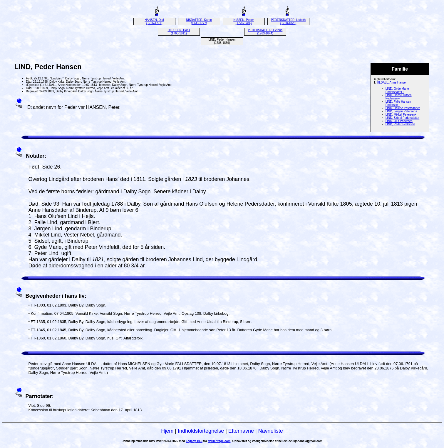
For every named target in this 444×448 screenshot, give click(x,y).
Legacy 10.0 (194, 441)
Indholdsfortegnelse (201, 431)
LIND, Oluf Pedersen (399, 121)
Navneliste (270, 431)
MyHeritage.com (219, 441)
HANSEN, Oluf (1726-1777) (154, 21)
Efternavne (241, 431)
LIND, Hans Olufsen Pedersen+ (399, 97)
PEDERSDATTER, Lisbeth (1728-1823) (288, 21)
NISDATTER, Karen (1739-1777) (199, 21)
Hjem (167, 431)
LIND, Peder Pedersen (400, 124)
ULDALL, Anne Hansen (392, 82)
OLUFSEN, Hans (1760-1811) (178, 32)
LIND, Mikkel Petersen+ (401, 114)
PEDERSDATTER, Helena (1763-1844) (265, 32)
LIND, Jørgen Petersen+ (401, 111)
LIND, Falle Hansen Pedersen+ (398, 103)
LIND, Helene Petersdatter (403, 108)
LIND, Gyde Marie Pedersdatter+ (397, 90)
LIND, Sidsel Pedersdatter (403, 117)
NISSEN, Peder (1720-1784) (243, 21)
